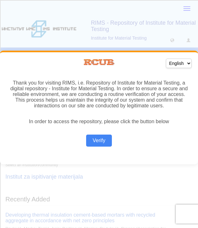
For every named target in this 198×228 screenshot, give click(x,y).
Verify (98, 140)
